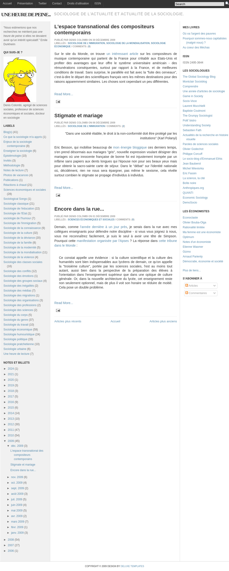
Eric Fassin (189, 173)
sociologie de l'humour (17, 218)
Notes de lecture (13, 170)
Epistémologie (12, 155)
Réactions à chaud (14, 185)
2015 (11, 407)
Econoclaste (190, 217)
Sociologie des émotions (18, 276)
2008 (11, 539)
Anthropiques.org (193, 188)
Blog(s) (7, 132)
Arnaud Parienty (193, 256)
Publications (11, 180)
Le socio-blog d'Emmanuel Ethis (202, 158)
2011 (11, 429)
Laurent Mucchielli (194, 106)
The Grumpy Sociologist (197, 115)
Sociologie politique (15, 339)
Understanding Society (197, 125)
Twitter (42, 3)
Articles (191, 285)
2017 (11, 396)
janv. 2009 (17, 532)
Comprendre (190, 86)
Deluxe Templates (132, 566)
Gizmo (187, 251)
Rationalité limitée (194, 227)
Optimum (188, 237)
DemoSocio (190, 202)
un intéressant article (122, 54)
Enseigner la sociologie (17, 150)
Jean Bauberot (192, 163)
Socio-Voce (190, 101)
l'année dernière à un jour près (103, 227)
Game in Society (193, 96)
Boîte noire (189, 183)
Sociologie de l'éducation (18, 208)
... (199, 270)
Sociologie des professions (20, 305)
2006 (11, 550)
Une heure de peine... (25, 14)
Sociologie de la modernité (19, 247)
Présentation (25, 3)
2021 (11, 374)
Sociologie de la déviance (19, 237)
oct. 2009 (16, 482)
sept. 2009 (17, 488)
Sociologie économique (17, 329)
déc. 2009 (17, 445)
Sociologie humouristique (18, 334)
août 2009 (17, 493)
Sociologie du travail (15, 324)
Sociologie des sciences (18, 310)
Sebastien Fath (192, 130)
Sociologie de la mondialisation (22, 252)
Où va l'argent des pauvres (199, 33)
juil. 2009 (16, 499)
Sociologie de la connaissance (22, 228)
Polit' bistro (189, 120)
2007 (11, 545)
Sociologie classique (16, 203)
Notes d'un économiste (197, 242)
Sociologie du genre (15, 319)
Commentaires (196, 293)
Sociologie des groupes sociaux (23, 280)
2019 (11, 385)
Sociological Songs (15, 198)
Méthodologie (11, 165)
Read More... (63, 94)
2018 (11, 391)
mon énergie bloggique (130, 147)
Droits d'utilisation (78, 3)
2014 (11, 413)
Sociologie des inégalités (18, 285)
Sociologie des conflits (17, 271)
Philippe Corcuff (192, 153)
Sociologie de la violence (18, 257)
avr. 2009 (16, 516)
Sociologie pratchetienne (18, 344)
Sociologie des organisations (21, 300)
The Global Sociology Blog (199, 76)
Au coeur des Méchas (196, 47)
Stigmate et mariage (22, 464)
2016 (11, 402)
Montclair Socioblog (195, 81)
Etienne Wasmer (193, 246)
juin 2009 (16, 505)
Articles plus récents (67, 321)
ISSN (97, 3)
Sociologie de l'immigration (19, 223)
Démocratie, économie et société (203, 261)
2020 (11, 379)
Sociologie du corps (15, 315)
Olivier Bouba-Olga (194, 222)
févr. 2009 (17, 527)
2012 (11, 424)
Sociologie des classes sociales (22, 262)
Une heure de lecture (16, 353)
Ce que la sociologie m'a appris (22, 137)
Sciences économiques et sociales (24, 189)
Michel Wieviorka (193, 168)
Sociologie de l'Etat (15, 213)
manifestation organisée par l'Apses (103, 241)
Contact (57, 3)
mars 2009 (17, 521)
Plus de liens (190, 270)
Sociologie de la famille (17, 242)
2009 (11, 441)
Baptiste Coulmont (194, 110)
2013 (11, 418)
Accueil (7, 3)
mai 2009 (16, 510)
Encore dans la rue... (23, 470)
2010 (11, 435)
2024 (11, 368)
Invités (7, 160)
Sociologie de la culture (17, 233)
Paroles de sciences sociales (200, 144)
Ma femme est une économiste (202, 232)
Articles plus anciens (163, 321)
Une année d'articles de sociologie (204, 91)
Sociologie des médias (17, 290)
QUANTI (188, 192)
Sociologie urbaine (14, 349)
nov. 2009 (17, 477)
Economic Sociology (195, 197)
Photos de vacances (15, 175)
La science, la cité (194, 178)
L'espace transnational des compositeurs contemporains (26, 455)
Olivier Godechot (193, 149)
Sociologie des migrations (19, 295)
